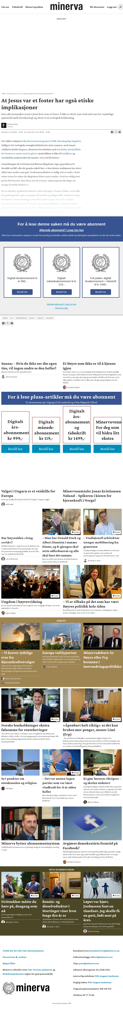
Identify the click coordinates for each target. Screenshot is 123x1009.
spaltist (49, 318)
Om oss (5, 7)
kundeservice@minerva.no (104, 950)
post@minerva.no (89, 963)
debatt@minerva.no (101, 957)
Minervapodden (34, 7)
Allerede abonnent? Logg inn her (61, 230)
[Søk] (120, 7)
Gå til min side (61, 308)
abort (5, 318)
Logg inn (112, 7)
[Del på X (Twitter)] (116, 132)
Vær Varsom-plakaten (40, 969)
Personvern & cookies (14, 957)
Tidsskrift (17, 7)
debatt (40, 318)
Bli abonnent (97, 7)
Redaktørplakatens (13, 974)
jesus (32, 318)
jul (11, 318)
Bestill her (22, 292)
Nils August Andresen (107, 976)
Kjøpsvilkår (9, 963)
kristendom (21, 318)
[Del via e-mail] (119, 132)
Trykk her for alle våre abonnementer (23, 950)
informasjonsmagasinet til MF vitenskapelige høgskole (53, 141)
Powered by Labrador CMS (61, 1003)
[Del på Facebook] (112, 132)
